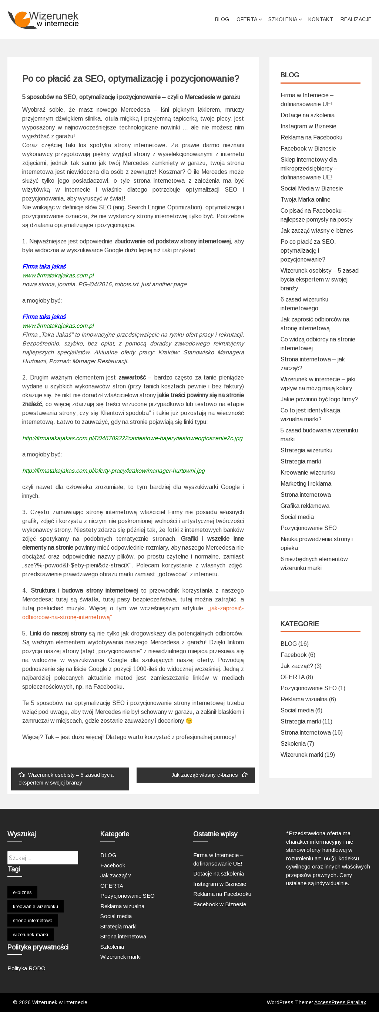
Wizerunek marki (302, 755)
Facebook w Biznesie (308, 148)
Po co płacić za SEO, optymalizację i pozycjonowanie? (308, 251)
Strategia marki (301, 461)
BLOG (222, 19)
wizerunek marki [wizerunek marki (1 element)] (30, 934)
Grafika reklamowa (305, 506)
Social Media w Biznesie (312, 188)
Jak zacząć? (297, 666)
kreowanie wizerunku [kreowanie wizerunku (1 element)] (35, 906)
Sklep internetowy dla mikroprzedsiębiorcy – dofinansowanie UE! (309, 168)
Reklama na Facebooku (311, 137)
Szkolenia (282, 19)
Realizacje (356, 19)
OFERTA (293, 677)
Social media (297, 517)
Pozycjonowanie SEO (309, 528)
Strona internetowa (306, 495)
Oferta (247, 19)
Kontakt (320, 19)
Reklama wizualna (304, 699)
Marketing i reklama (306, 483)
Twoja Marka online (306, 199)
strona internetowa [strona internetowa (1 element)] (33, 920)
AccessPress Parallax (340, 1002)
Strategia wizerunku (306, 450)
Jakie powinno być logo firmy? (319, 399)
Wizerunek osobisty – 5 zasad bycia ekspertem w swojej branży (66, 779)
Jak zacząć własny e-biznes (209, 775)
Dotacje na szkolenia (308, 115)
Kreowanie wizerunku (308, 472)
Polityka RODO (26, 968)
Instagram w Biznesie (308, 126)
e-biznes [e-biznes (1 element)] (22, 892)
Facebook (294, 655)
